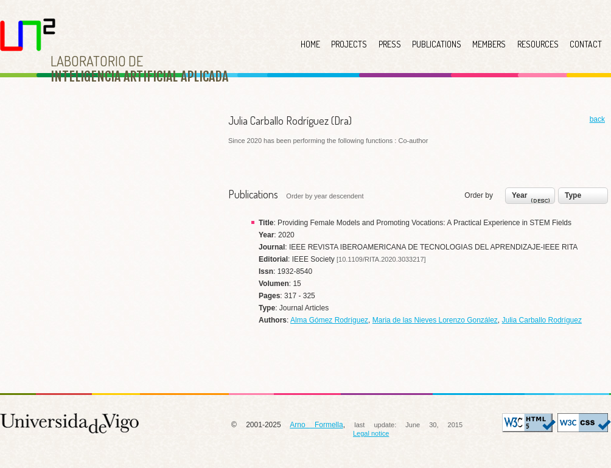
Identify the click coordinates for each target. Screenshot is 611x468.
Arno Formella (316, 425)
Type (573, 195)
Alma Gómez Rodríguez (329, 320)
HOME (310, 44)
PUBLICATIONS (436, 44)
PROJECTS (349, 44)
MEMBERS (489, 44)
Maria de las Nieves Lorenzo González (435, 320)
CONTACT (586, 44)
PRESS (390, 44)
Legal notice (371, 433)
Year (532, 198)
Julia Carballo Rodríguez (542, 320)
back (597, 119)
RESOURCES (538, 44)
